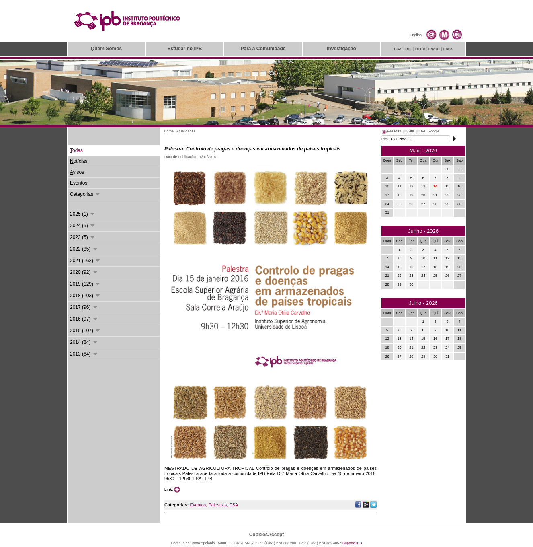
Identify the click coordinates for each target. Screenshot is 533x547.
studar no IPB (184, 48)
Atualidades (185, 131)
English (416, 35)
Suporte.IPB (352, 543)
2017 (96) (84, 307)
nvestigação (341, 48)
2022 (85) (84, 249)
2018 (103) (85, 295)
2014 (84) (84, 342)
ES (398, 49)
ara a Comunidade (262, 48)
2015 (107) (85, 330)
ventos (78, 183)
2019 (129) (85, 284)
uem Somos (106, 48)
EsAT (434, 49)
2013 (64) (84, 354)
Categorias (85, 194)
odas (76, 150)
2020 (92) (84, 272)
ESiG (420, 49)
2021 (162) (85, 260)
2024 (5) (83, 225)
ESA (233, 504)
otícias (78, 161)
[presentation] (391, 132)
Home (169, 131)
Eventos (198, 504)
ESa (448, 49)
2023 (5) (83, 237)
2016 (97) (84, 319)
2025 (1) (83, 214)
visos (77, 172)
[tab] (391, 132)
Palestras (217, 504)
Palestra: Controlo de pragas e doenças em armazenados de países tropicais (252, 149)
